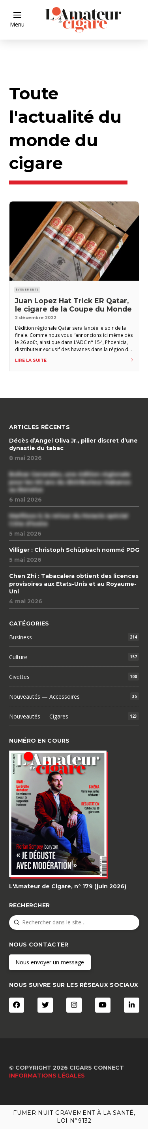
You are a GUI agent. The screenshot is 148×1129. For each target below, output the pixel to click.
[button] (17, 19)
